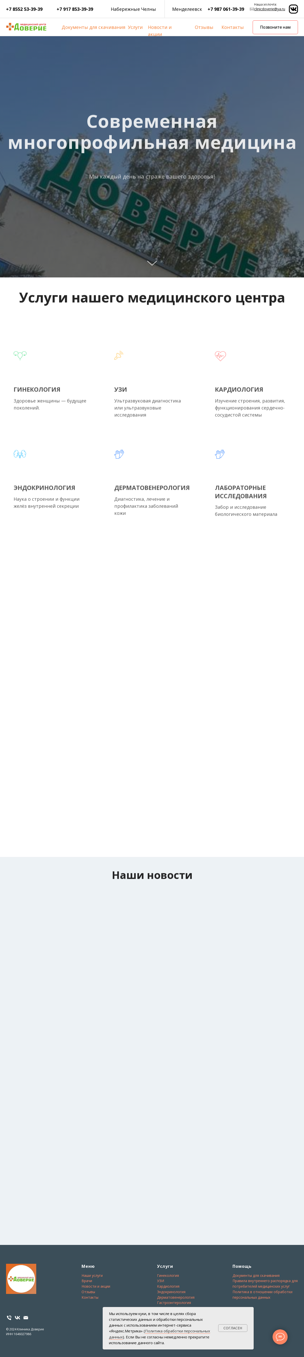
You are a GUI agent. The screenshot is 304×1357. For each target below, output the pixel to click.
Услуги (135, 27)
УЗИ (160, 1280)
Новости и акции (96, 1286)
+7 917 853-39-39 (75, 9)
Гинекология (168, 1275)
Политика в (242, 1291)
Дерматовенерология (176, 1297)
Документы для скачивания (93, 27)
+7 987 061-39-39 (226, 9)
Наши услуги (92, 1275)
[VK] (17, 1318)
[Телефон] (9, 1318)
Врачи (87, 1280)
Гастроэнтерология (174, 1302)
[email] (26, 1318)
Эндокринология (171, 1291)
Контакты (232, 27)
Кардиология (168, 1286)
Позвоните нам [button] (275, 27)
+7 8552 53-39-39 (24, 9)
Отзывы (204, 27)
